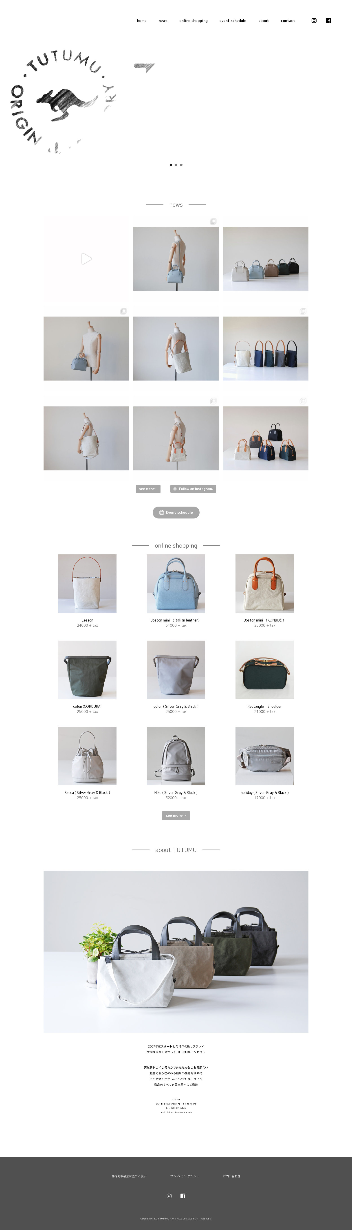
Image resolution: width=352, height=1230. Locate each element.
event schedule (233, 20)
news (163, 20)
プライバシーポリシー (184, 1176)
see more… (176, 815)
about (263, 20)
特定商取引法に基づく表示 (129, 1176)
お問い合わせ (231, 1176)
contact (288, 20)
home (142, 20)
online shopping (193, 20)
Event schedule (179, 512)
